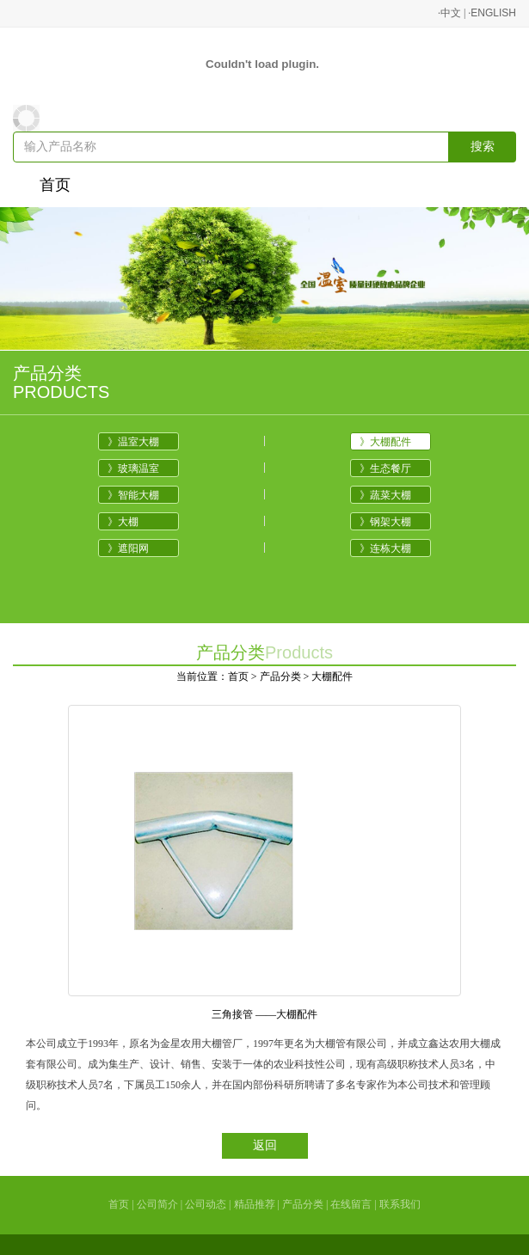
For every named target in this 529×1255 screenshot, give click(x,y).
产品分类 (280, 676)
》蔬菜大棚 (385, 495)
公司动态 (205, 1204)
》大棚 (123, 522)
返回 (265, 1145)
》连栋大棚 (385, 548)
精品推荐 (254, 1204)
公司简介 (157, 1204)
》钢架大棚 (385, 522)
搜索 (483, 146)
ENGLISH (493, 13)
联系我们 (400, 1204)
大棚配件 (332, 676)
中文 (450, 13)
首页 (55, 184)
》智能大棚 (133, 495)
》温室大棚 (133, 442)
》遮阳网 (128, 548)
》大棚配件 (385, 442)
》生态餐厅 (385, 468)
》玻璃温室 (133, 468)
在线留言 (351, 1204)
